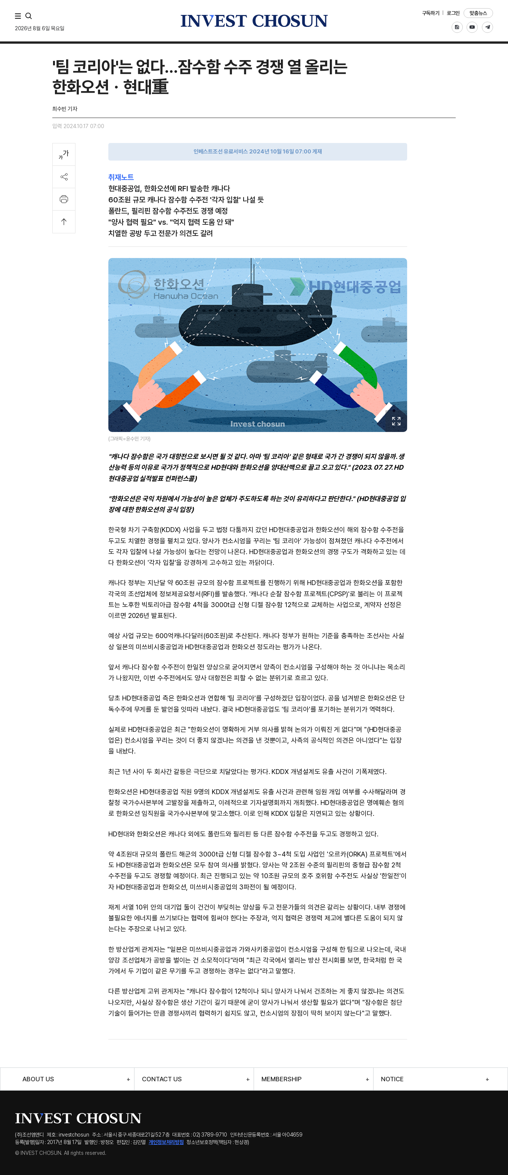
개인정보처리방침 (166, 1142)
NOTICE (392, 1079)
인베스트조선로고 (254, 21)
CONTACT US (162, 1079)
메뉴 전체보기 (19, 16)
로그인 (453, 13)
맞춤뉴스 (478, 13)
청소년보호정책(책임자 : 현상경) (217, 1142)
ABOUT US (38, 1079)
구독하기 (431, 13)
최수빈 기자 (64, 109)
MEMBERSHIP (281, 1079)
